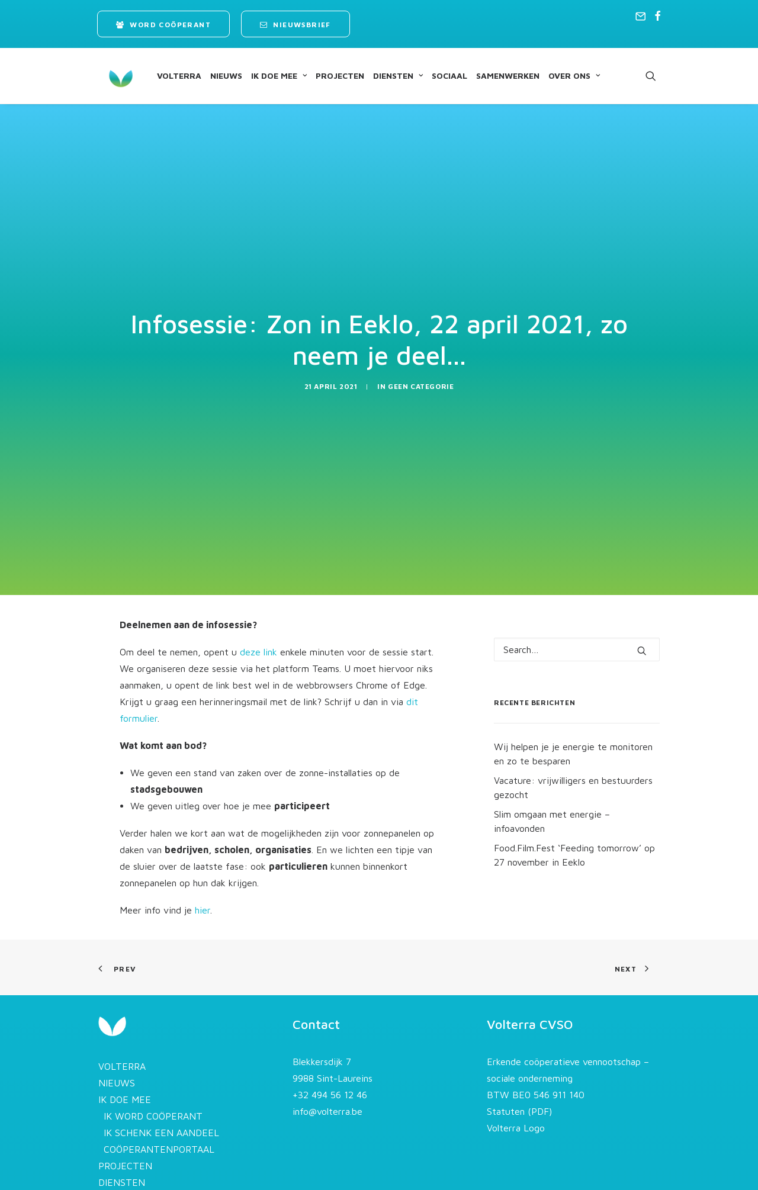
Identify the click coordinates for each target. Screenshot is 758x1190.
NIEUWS (216, 75)
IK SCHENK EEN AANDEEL (161, 1095)
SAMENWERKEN (497, 75)
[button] (640, 16)
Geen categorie (421, 367)
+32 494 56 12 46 (330, 1057)
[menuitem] (163, 24)
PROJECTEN (329, 75)
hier (202, 872)
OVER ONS (563, 75)
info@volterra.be (327, 1074)
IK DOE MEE (268, 75)
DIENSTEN (387, 75)
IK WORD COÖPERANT (153, 1078)
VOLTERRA (168, 75)
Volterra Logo (516, 1090)
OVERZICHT (129, 1161)
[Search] (577, 611)
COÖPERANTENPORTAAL (159, 1112)
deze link (258, 614)
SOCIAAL (439, 75)
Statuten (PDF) (519, 1074)
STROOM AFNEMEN (147, 1178)
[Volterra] (110, 76)
